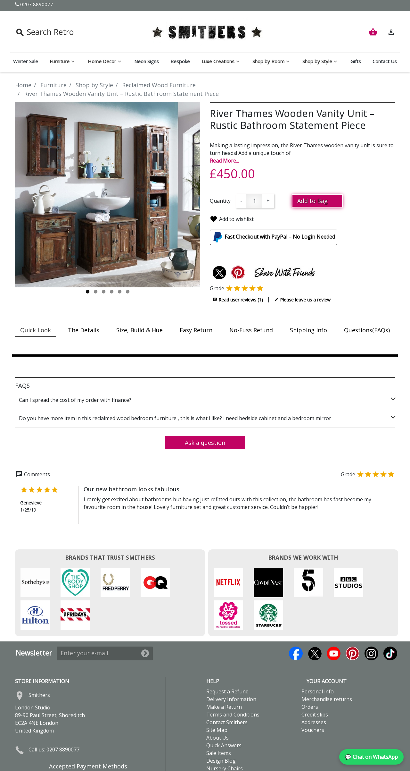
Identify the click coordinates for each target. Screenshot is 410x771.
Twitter (315, 621)
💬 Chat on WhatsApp (371, 756)
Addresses (313, 689)
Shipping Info (308, 330)
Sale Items (218, 720)
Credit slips (314, 681)
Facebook (296, 621)
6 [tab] (128, 292)
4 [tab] (112, 292)
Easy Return (196, 330)
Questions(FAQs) (367, 330)
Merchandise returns (326, 666)
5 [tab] (120, 292)
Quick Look (35, 330)
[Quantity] (254, 201)
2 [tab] (96, 292)
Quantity (220, 200)
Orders (309, 674)
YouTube (333, 621)
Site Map (216, 697)
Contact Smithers (227, 689)
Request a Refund (227, 658)
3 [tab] (104, 292)
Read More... (224, 160)
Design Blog (221, 728)
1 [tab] (88, 292)
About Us (217, 704)
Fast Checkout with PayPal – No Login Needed (280, 236)
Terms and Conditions (232, 681)
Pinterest (352, 621)
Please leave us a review (302, 299)
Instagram (371, 621)
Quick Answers (224, 712)
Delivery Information (231, 666)
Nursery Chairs (224, 735)
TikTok (390, 621)
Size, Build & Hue (139, 330)
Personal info (317, 658)
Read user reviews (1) (238, 299)
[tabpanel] (107, 194)
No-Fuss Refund (251, 330)
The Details (83, 330)
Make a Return (224, 674)
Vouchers (312, 697)
